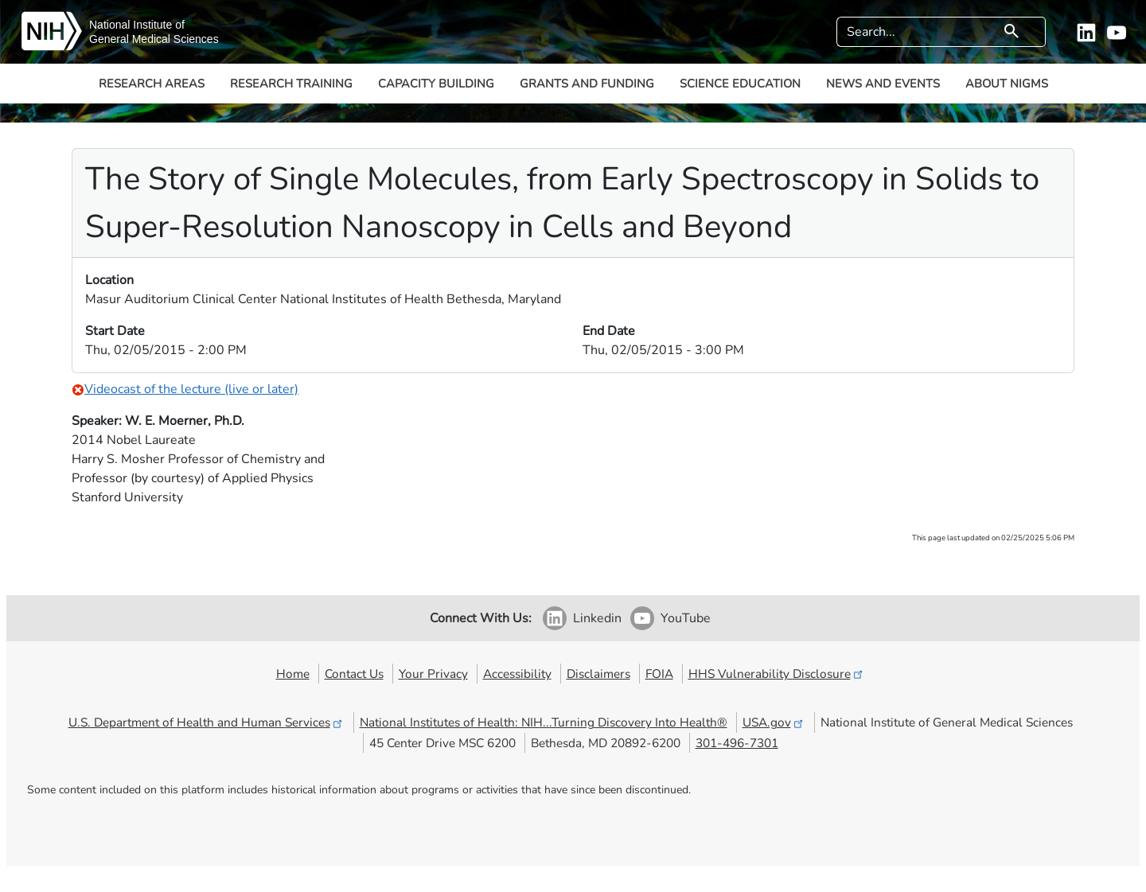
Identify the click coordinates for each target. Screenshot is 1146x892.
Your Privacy (433, 673)
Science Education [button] (740, 84)
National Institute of (137, 24)
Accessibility (517, 673)
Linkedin (597, 618)
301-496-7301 (737, 742)
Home (293, 673)
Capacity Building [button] (436, 84)
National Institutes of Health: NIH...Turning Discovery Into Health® (543, 722)
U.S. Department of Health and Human (206, 722)
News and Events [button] (883, 84)
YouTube (686, 618)
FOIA (659, 673)
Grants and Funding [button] (587, 84)
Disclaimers (598, 673)
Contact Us (354, 673)
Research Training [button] (291, 84)
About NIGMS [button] (1006, 84)
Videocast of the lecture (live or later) (185, 389)
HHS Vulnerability (776, 673)
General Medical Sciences (154, 39)
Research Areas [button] (152, 84)
